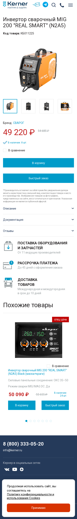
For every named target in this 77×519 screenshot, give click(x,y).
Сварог (18, 122)
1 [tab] (28, 422)
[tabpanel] (38, 363)
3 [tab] (36, 422)
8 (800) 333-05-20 (23, 443)
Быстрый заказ (38, 178)
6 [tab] (48, 422)
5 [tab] (44, 422)
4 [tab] (40, 422)
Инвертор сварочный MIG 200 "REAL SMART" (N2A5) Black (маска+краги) (37, 372)
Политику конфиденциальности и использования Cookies (30, 496)
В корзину (38, 163)
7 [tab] (52, 422)
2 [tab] (32, 422)
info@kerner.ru (12, 450)
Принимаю (38, 507)
